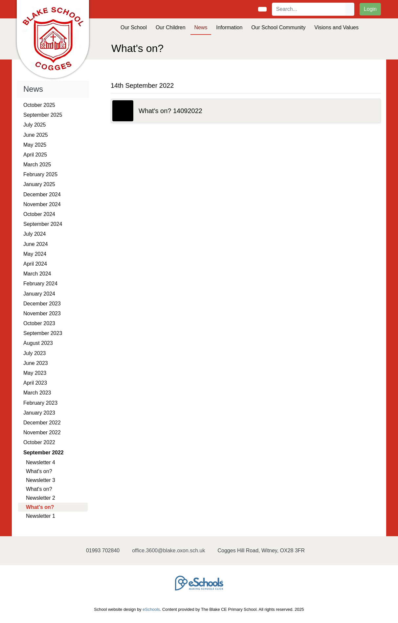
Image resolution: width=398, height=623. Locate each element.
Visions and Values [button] (336, 27)
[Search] (309, 9)
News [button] (200, 27)
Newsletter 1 (40, 516)
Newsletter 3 (40, 480)
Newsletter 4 (40, 462)
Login (370, 9)
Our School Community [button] (278, 27)
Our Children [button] (171, 27)
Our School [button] (134, 27)
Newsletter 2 (40, 498)
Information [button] (229, 27)
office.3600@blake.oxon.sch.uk (168, 550)
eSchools (151, 609)
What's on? (39, 471)
